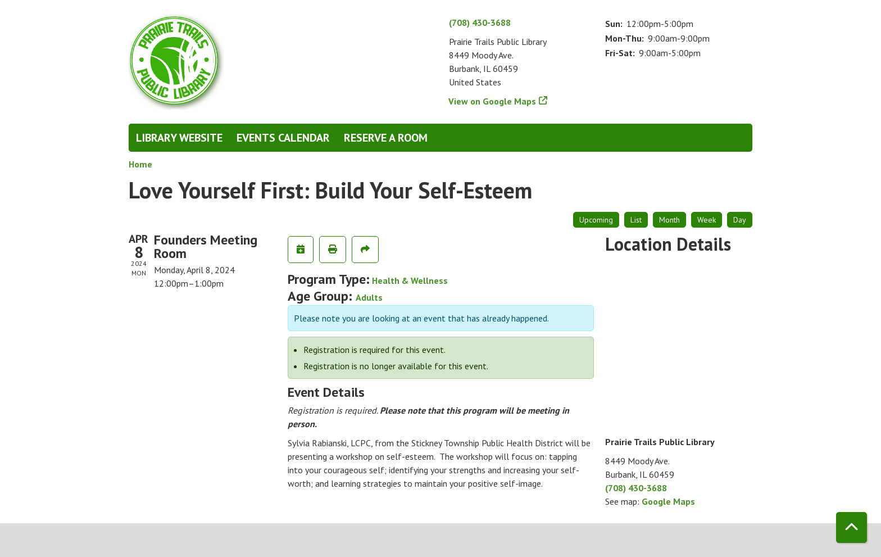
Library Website (179, 137)
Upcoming (596, 220)
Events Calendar (283, 137)
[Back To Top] (851, 527)
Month (669, 220)
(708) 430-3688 (480, 22)
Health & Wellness (410, 280)
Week (706, 220)
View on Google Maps (492, 101)
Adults (369, 297)
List (636, 220)
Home (140, 164)
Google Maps (668, 501)
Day (739, 220)
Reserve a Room (386, 137)
